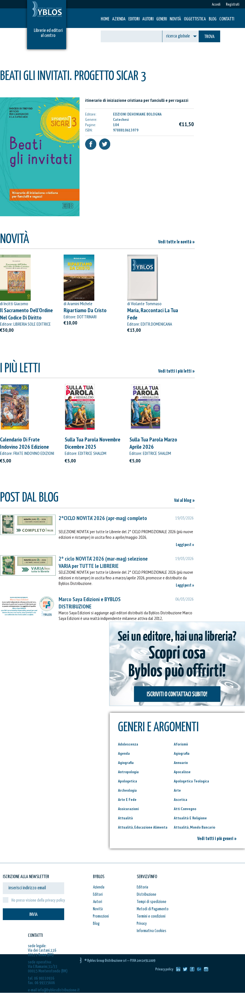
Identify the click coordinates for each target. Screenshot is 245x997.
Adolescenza (128, 744)
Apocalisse (182, 771)
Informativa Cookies (151, 931)
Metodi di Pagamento (153, 909)
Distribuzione (146, 894)
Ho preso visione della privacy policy (38, 900)
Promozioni (101, 916)
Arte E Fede (127, 799)
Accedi (216, 4)
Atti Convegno (185, 808)
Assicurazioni (128, 808)
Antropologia (128, 771)
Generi (161, 19)
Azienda (119, 19)
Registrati (232, 4)
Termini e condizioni (151, 916)
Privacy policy (164, 969)
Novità (175, 19)
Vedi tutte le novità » (176, 242)
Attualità (125, 817)
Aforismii (181, 744)
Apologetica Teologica (191, 781)
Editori (134, 19)
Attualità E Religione (190, 817)
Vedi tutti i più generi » (217, 838)
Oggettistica (195, 19)
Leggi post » (185, 545)
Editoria (142, 887)
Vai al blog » (184, 500)
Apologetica (127, 781)
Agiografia (181, 753)
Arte (177, 790)
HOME (105, 19)
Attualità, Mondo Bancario (194, 827)
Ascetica (180, 799)
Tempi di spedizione (151, 902)
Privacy (142, 923)
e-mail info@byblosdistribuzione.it (54, 990)
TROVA (209, 36)
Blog (213, 19)
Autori (147, 19)
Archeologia (127, 790)
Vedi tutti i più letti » (176, 371)
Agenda (124, 753)
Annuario (181, 762)
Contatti (226, 19)
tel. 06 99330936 (41, 978)
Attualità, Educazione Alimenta (142, 827)
